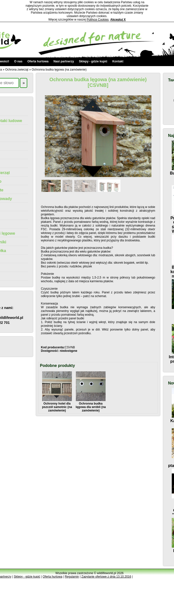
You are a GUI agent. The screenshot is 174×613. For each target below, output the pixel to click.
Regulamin (72, 576)
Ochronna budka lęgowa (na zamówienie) (59, 69)
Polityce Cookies (98, 19)
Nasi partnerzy (64, 61)
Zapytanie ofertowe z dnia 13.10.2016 (106, 576)
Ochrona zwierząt (16, 69)
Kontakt (117, 61)
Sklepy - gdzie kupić (93, 61)
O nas (18, 61)
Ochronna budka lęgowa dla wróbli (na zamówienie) (91, 405)
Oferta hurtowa (37, 61)
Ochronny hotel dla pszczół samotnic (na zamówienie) (57, 405)
